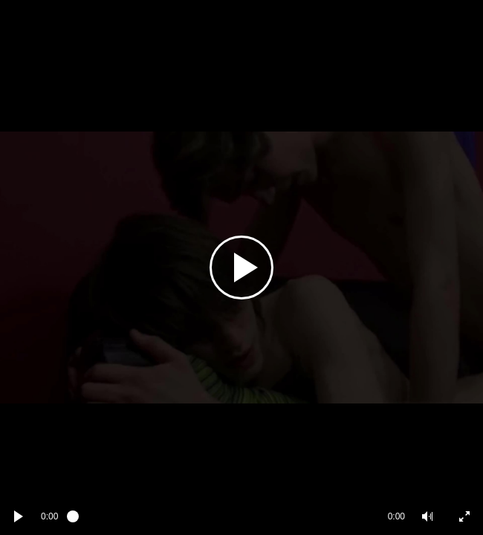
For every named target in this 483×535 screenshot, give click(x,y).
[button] (427, 516)
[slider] (222, 516)
